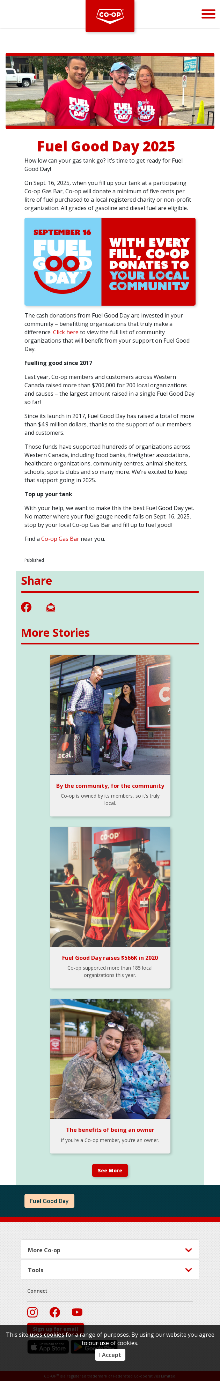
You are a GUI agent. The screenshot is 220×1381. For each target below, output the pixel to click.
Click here (66, 332)
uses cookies (47, 1334)
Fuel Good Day (49, 1201)
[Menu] (208, 14)
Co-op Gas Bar (60, 539)
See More (110, 1170)
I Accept (110, 1355)
